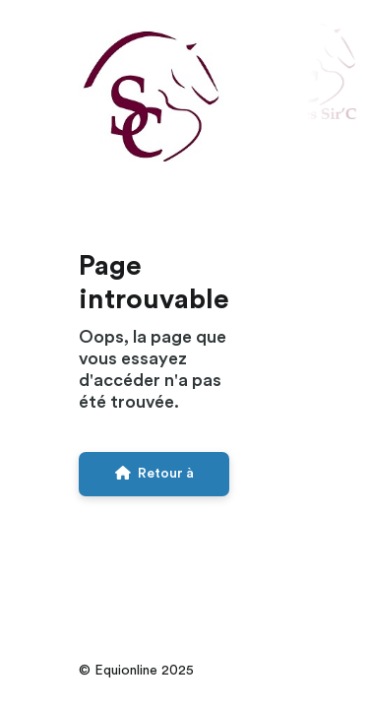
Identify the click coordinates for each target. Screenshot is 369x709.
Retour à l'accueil (154, 481)
